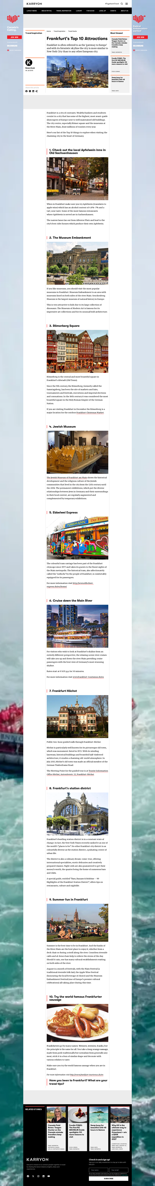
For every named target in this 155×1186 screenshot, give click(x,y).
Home (49, 31)
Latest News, (115, 1149)
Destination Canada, (54, 1147)
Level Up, (50, 1149)
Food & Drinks (116, 71)
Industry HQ (47, 11)
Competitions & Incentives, (119, 1143)
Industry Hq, (122, 1145)
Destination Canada (58, 1149)
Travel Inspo (115, 90)
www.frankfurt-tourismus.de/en (88, 677)
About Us (124, 11)
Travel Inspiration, (53, 1145)
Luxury (79, 11)
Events (113, 11)
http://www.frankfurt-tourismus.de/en (86, 1074)
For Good (90, 11)
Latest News (32, 11)
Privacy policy (124, 1175)
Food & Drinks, (73, 1147)
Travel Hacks (72, 31)
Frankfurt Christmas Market (90, 412)
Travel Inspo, (94, 1147)
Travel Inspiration (63, 11)
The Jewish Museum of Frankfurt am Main (67, 477)
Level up (102, 11)
